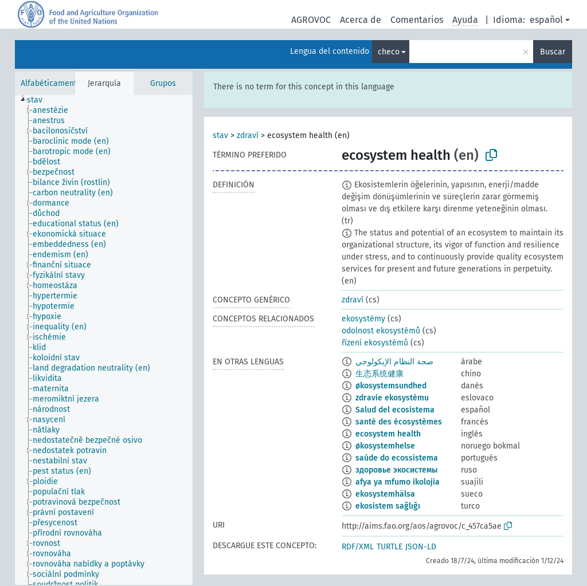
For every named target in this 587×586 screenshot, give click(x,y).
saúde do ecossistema (396, 458)
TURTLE (389, 547)
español (546, 19)
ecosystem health (388, 434)
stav (220, 135)
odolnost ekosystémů (381, 331)
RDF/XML (358, 547)
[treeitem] (39, 100)
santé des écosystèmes (398, 422)
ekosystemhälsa (385, 494)
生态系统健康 (379, 374)
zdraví (248, 135)
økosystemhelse (385, 446)
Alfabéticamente (51, 83)
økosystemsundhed (390, 386)
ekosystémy (363, 319)
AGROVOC (311, 19)
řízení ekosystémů (375, 343)
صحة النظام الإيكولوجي (394, 362)
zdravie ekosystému (392, 398)
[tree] (104, 340)
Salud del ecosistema (395, 410)
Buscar (552, 52)
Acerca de (360, 19)
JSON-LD (420, 547)
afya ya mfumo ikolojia (397, 482)
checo (389, 52)
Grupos (163, 83)
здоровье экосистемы (396, 470)
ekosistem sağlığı (387, 506)
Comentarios (416, 19)
